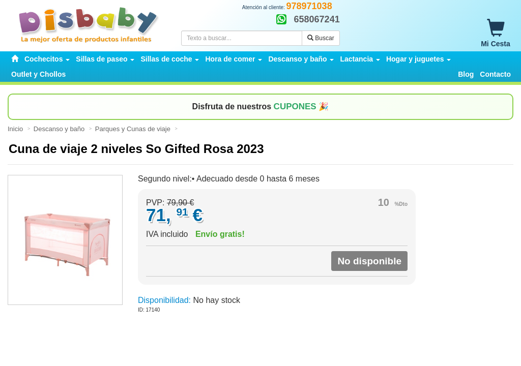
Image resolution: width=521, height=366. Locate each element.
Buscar (320, 38)
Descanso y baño (60, 129)
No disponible (369, 261)
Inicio (16, 129)
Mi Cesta (495, 33)
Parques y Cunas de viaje (133, 129)
